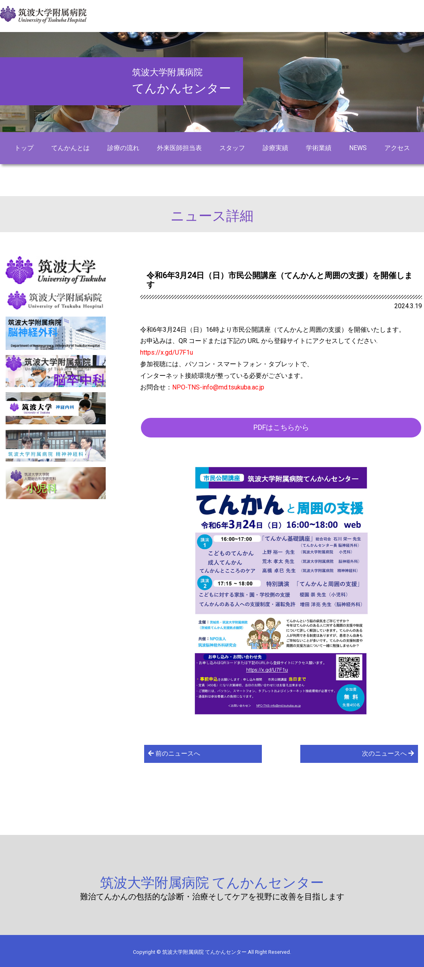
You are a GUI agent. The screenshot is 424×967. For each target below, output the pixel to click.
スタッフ (232, 148)
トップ (24, 148)
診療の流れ (123, 148)
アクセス (397, 148)
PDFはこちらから (281, 427)
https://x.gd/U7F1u (166, 352)
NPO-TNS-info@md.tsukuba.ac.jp (218, 387)
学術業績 (319, 148)
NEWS (358, 148)
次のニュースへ (388, 753)
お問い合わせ (212, 174)
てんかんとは (70, 148)
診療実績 (275, 148)
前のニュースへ (174, 753)
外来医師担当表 (179, 148)
